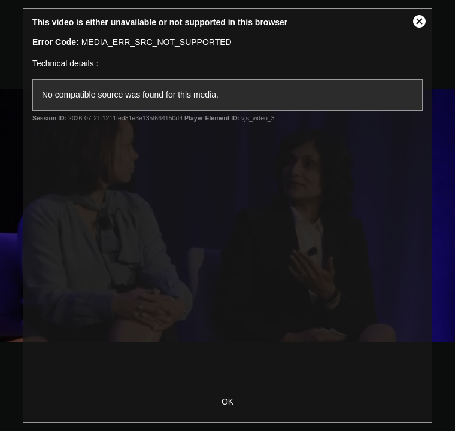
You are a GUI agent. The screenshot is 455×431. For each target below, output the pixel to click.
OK (227, 401)
